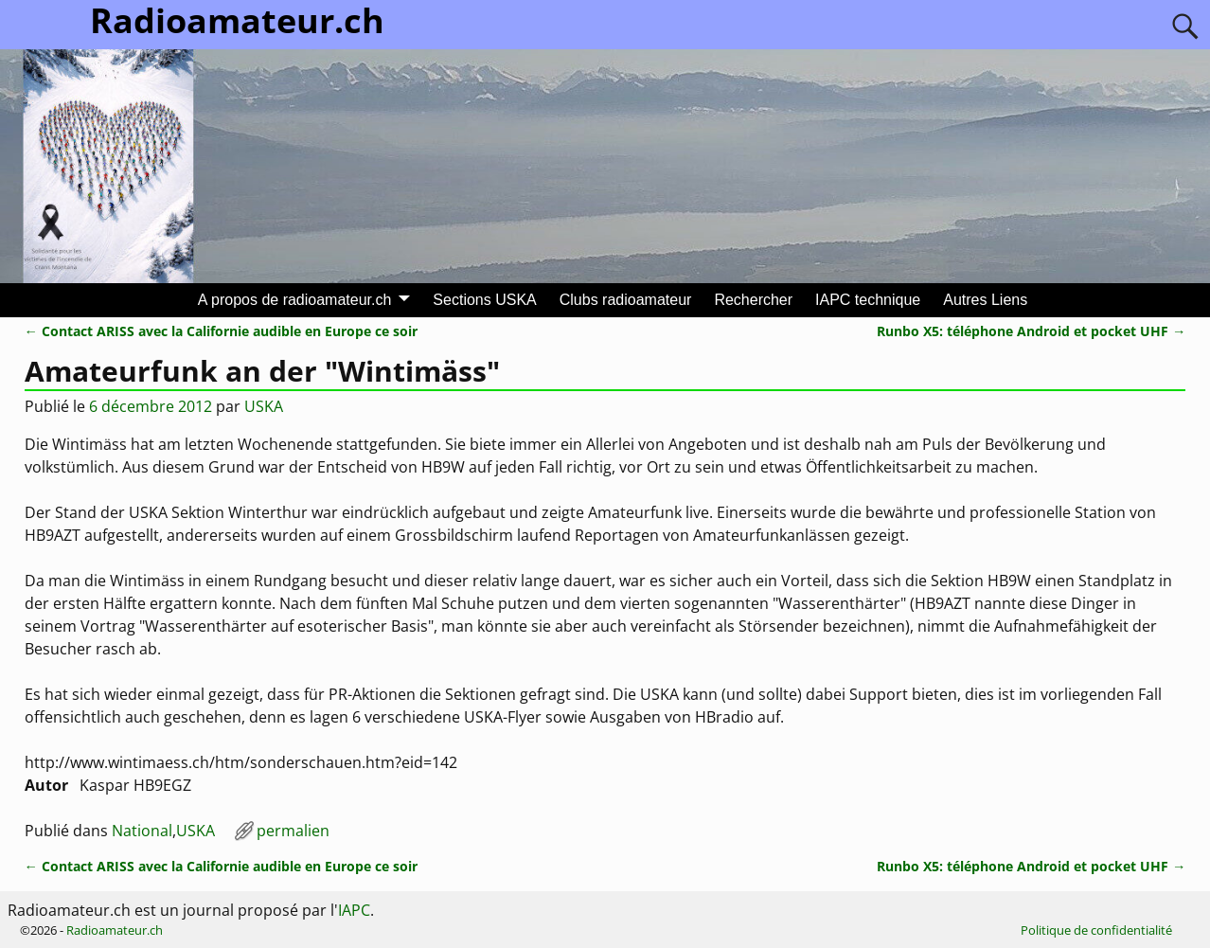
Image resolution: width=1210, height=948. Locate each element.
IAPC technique (867, 300)
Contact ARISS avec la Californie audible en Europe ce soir (221, 331)
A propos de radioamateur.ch (295, 300)
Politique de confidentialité (1096, 930)
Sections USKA (484, 300)
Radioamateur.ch (114, 930)
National (142, 830)
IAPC (354, 910)
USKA (195, 830)
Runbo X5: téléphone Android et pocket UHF (1031, 331)
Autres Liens (985, 300)
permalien (293, 830)
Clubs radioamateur (626, 300)
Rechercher (753, 300)
